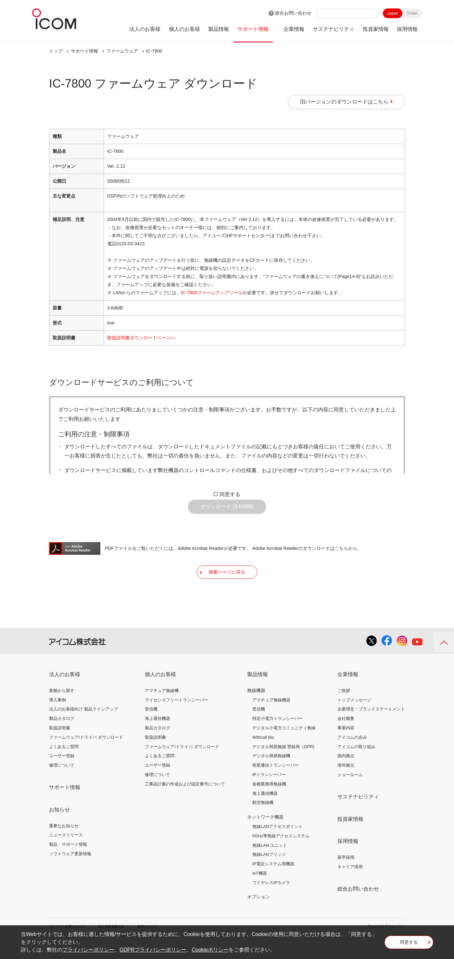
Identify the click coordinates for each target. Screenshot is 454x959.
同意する (230, 494)
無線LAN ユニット (269, 864)
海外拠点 (345, 784)
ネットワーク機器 (265, 836)
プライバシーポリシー (88, 950)
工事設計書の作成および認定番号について (185, 803)
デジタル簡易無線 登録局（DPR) (283, 765)
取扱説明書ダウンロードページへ (141, 337)
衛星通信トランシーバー (275, 784)
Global (412, 13)
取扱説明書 (59, 747)
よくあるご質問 (64, 765)
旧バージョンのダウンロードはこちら (344, 101)
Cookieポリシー (210, 950)
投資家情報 (376, 29)
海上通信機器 (157, 737)
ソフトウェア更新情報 (70, 872)
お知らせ (59, 829)
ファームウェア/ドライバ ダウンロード (86, 756)
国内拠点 (345, 774)
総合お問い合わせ (293, 13)
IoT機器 (259, 892)
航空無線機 (262, 821)
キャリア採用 (350, 885)
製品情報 (218, 29)
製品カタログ (61, 737)
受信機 (151, 728)
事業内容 (345, 747)
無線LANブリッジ (269, 873)
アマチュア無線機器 (271, 718)
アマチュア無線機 (162, 709)
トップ (56, 51)
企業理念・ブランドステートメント (371, 728)
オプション (258, 915)
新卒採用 (345, 876)
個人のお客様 (184, 29)
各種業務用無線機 (269, 803)
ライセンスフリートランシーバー (176, 718)
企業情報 (294, 29)
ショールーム (350, 793)
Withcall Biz (263, 756)
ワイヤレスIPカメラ (271, 901)
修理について (61, 784)
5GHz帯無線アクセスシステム (280, 855)
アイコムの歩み (352, 756)
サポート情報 (253, 29)
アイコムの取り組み (356, 765)
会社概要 (345, 737)
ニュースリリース (66, 854)
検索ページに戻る (227, 586)
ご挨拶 (343, 709)
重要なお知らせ (64, 844)
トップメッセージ (354, 718)
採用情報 (407, 29)
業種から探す (61, 709)
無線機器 (256, 709)
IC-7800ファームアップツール (212, 292)
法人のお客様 (144, 29)
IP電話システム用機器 (273, 882)
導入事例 (57, 718)
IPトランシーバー (269, 793)
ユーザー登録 (61, 774)
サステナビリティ (333, 29)
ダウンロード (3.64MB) (227, 511)
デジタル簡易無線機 (271, 774)
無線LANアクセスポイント (277, 845)
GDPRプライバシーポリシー (153, 950)
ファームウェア (122, 51)
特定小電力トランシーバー (277, 737)
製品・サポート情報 (68, 863)
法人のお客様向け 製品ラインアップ (83, 728)
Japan (392, 13)
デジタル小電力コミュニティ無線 (284, 747)
